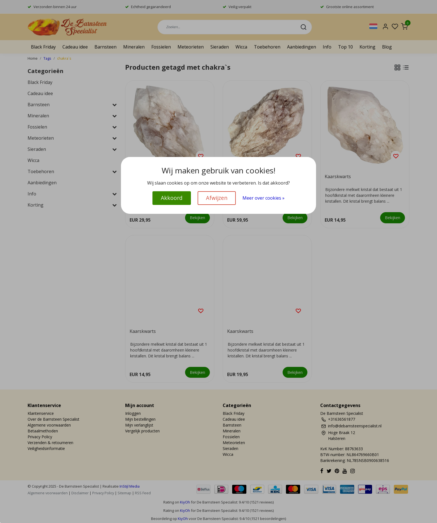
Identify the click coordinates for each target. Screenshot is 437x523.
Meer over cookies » (263, 198)
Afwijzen (216, 198)
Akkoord (172, 198)
